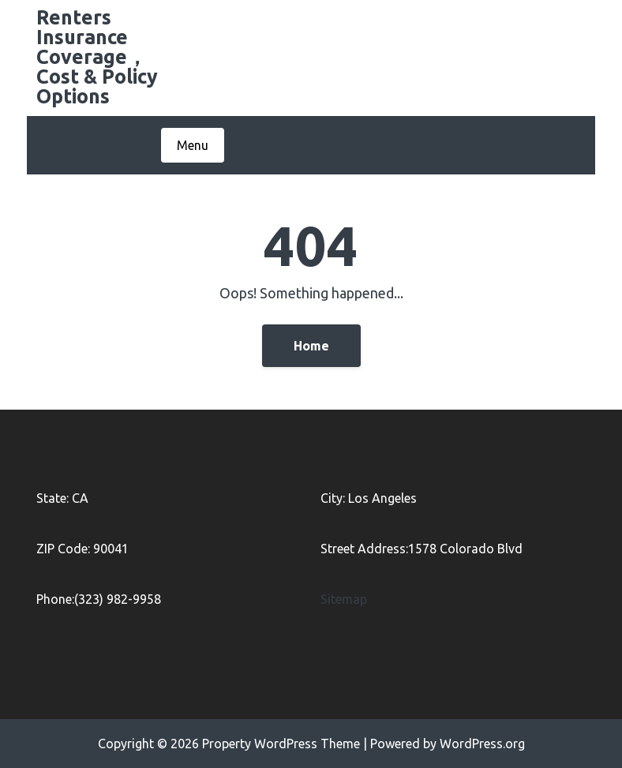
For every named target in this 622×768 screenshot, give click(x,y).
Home (311, 346)
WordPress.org (482, 743)
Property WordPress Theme (281, 743)
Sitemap (343, 599)
